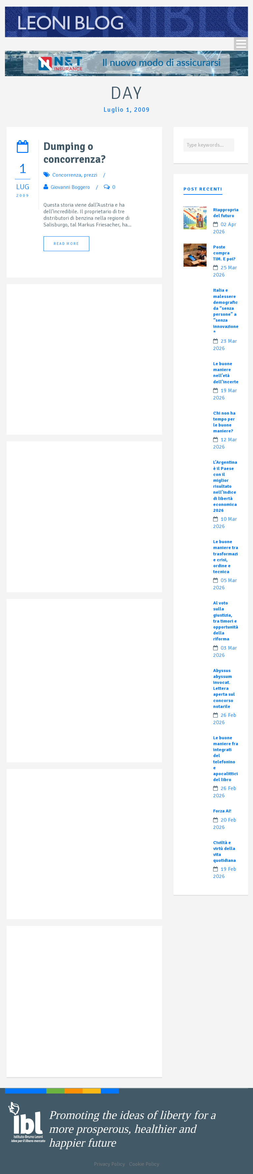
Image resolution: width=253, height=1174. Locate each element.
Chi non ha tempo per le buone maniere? (224, 422)
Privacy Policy (109, 1164)
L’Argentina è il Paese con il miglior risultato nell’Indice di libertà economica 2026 (225, 486)
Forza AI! (222, 811)
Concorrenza (66, 175)
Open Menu (241, 43)
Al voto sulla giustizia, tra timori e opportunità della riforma (225, 621)
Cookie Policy (144, 1164)
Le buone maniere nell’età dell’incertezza (229, 373)
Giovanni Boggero (70, 187)
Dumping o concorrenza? (74, 153)
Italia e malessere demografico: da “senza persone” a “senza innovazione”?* (228, 311)
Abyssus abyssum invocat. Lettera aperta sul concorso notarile (224, 688)
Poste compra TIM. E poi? (224, 253)
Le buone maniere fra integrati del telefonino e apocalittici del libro (225, 758)
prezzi (90, 175)
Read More (66, 244)
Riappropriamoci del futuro (231, 213)
